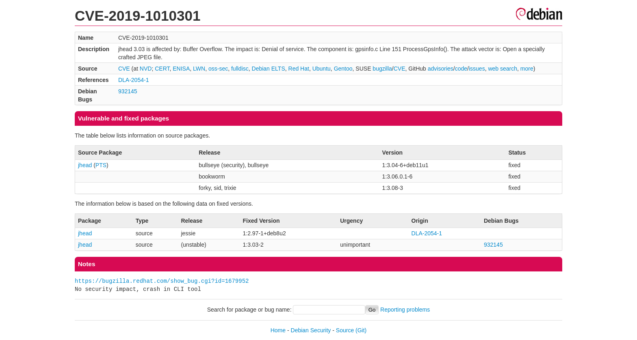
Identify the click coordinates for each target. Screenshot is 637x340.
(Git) (360, 330)
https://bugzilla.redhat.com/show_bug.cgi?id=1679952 (162, 281)
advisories (440, 68)
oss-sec (218, 68)
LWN (199, 68)
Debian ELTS (268, 68)
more (526, 68)
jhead (85, 165)
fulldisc (240, 68)
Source (345, 330)
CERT (162, 68)
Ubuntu (321, 68)
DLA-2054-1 (133, 80)
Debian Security (311, 330)
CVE (124, 68)
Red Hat (298, 68)
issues (477, 68)
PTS (100, 165)
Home (278, 330)
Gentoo (343, 68)
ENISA (181, 68)
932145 (127, 91)
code (461, 68)
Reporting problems (405, 309)
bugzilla (382, 68)
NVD (146, 68)
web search (502, 68)
